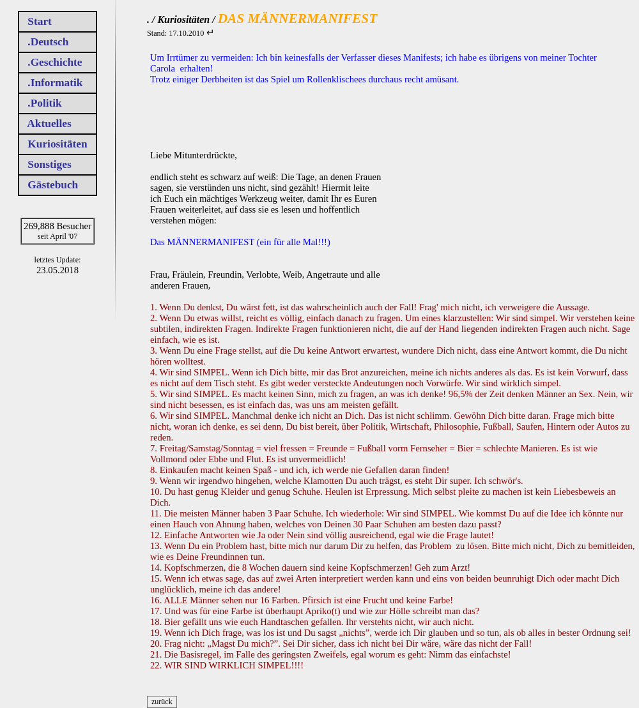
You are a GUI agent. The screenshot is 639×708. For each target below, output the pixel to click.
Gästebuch (53, 185)
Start (40, 21)
